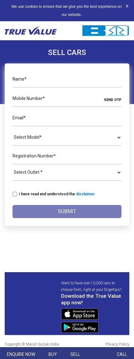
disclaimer (85, 194)
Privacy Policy (117, 344)
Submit (67, 211)
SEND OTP (112, 100)
